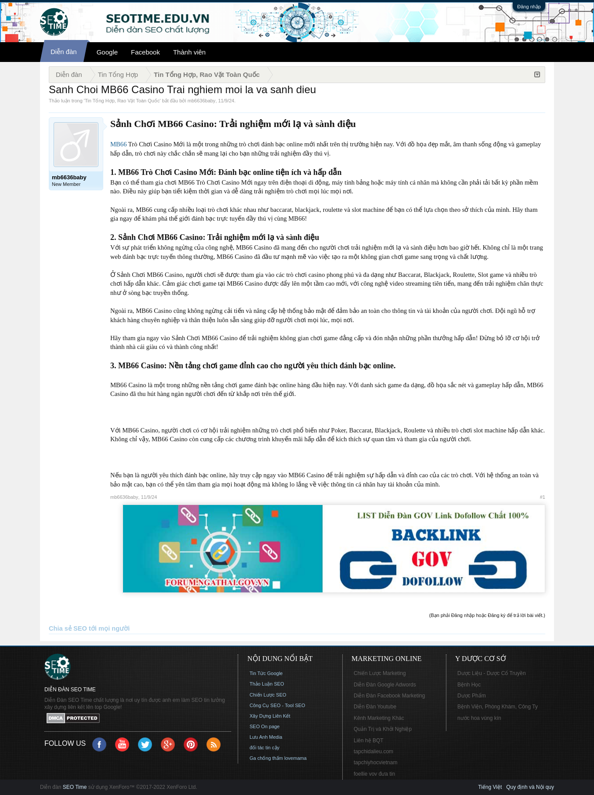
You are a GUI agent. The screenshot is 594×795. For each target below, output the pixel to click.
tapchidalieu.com (373, 751)
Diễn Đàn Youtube (375, 707)
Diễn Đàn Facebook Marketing (389, 696)
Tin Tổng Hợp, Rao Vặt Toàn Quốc (122, 100)
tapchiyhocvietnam (375, 762)
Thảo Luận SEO (267, 683)
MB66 (118, 144)
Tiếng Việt (490, 787)
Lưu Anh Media (266, 737)
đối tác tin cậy (264, 747)
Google (107, 52)
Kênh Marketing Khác (379, 718)
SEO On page (265, 726)
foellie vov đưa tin (374, 774)
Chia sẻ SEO (68, 628)
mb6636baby (202, 100)
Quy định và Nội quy (530, 787)
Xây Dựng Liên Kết (270, 716)
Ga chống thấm (266, 758)
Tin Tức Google (266, 673)
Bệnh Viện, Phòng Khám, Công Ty (497, 707)
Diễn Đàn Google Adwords (385, 685)
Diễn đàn (64, 51)
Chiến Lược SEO (268, 694)
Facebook (145, 52)
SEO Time (75, 787)
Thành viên (189, 52)
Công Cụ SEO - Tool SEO (277, 705)
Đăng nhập (529, 6)
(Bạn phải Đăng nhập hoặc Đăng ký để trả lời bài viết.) (487, 615)
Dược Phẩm (471, 696)
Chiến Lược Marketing (380, 673)
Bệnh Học (469, 685)
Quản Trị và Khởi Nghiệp (383, 729)
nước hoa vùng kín (479, 718)
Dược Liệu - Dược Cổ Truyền (491, 673)
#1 (542, 497)
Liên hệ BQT (369, 740)
